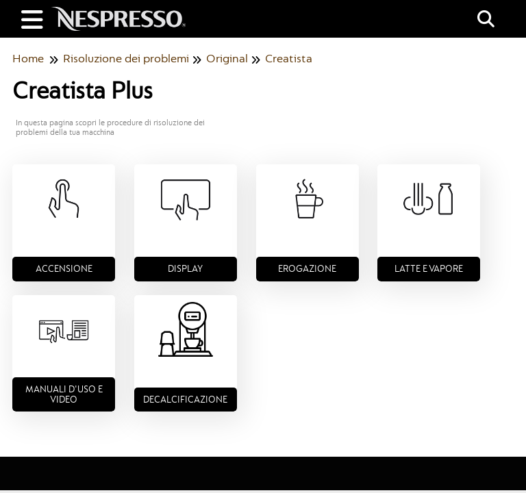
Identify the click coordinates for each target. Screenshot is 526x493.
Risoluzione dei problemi (126, 58)
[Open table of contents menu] (34, 18)
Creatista (288, 58)
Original (227, 58)
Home (28, 58)
